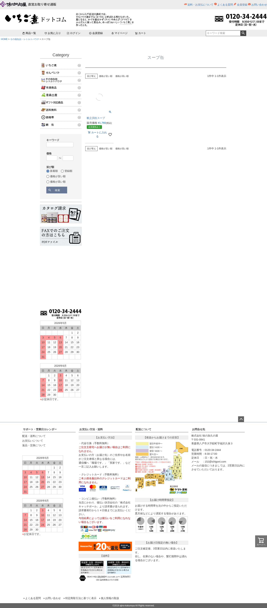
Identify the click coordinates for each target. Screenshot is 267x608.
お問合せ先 (198, 429)
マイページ (119, 33)
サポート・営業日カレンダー (40, 429)
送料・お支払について (200, 4)
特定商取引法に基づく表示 (80, 598)
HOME (4, 39)
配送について (143, 429)
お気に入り (52, 33)
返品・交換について (34, 445)
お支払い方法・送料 (91, 429)
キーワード (52, 140)
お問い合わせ (259, 4)
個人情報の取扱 (110, 598)
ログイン (73, 33)
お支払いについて (32, 440)
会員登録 (242, 4)
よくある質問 (225, 4)
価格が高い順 (122, 76)
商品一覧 (29, 33)
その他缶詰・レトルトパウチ (24, 39)
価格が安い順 (105, 76)
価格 (49, 153)
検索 (243, 33)
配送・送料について (34, 435)
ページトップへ (241, 419)
